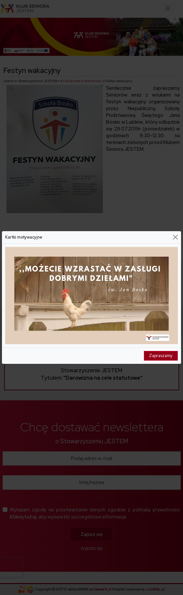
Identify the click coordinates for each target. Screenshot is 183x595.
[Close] (175, 237)
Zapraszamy (161, 355)
